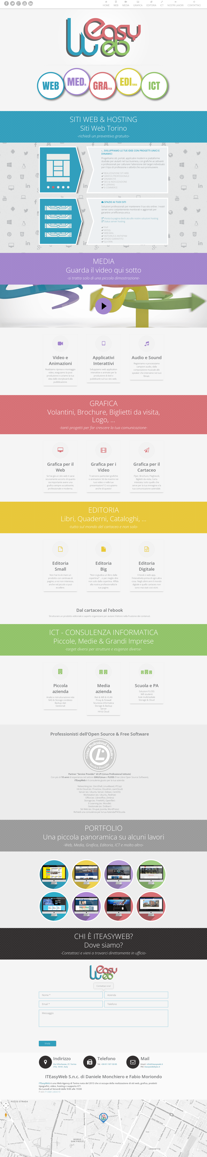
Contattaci (194, 4)
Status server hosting (113, 221)
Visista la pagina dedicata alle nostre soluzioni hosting (129, 218)
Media (125, 4)
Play (103, 306)
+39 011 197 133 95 (109, 1064)
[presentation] (61, 1033)
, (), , (64, 1065)
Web (116, 4)
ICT (161, 4)
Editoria (151, 4)
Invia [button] (47, 1043)
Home (106, 4)
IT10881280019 (52, 1091)
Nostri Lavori (175, 4)
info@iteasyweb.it (155, 1064)
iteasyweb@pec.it (152, 1066)
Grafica (137, 4)
